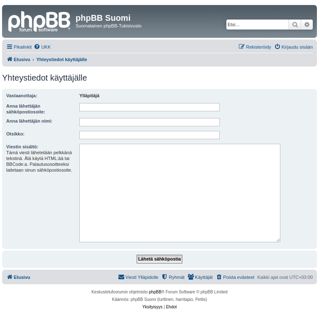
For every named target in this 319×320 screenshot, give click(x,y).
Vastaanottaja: (21, 95)
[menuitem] (42, 47)
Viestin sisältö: (22, 146)
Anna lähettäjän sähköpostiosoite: (25, 108)
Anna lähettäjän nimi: (29, 120)
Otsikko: (15, 133)
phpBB (155, 292)
